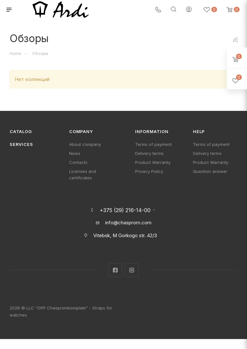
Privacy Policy (149, 171)
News (74, 153)
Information (152, 131)
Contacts (78, 162)
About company (85, 144)
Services (21, 144)
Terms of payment (153, 144)
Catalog (21, 131)
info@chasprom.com (128, 222)
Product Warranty (152, 162)
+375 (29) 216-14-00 (125, 210)
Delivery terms (149, 153)
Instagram (132, 270)
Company (81, 131)
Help (199, 131)
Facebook (115, 270)
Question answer (210, 171)
